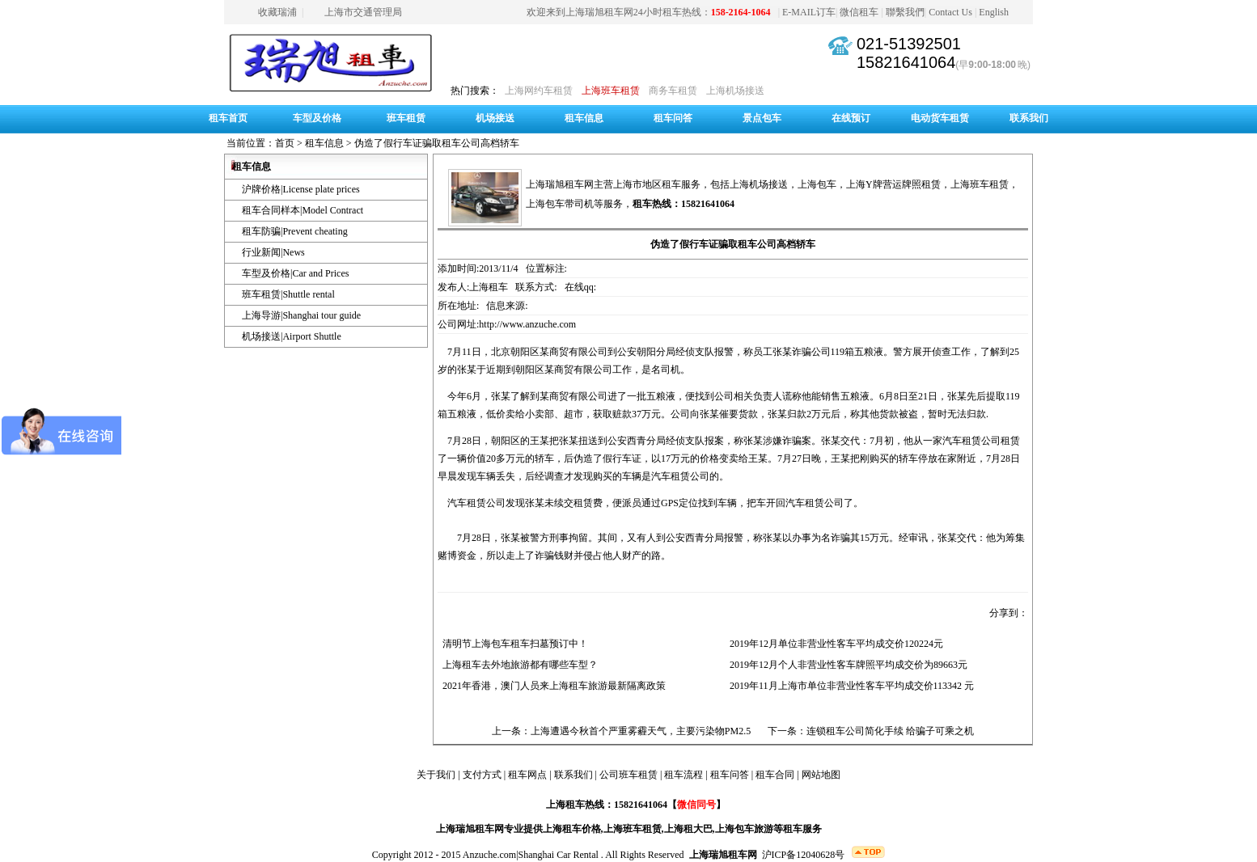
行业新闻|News (273, 252)
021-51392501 (909, 44)
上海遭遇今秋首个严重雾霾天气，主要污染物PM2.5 (641, 731)
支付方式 (482, 774)
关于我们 (436, 774)
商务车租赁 (673, 90)
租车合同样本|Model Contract (302, 210)
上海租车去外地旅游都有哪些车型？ (518, 664)
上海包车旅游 (744, 829)
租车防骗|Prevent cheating (295, 231)
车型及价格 (317, 118)
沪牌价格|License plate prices (301, 189)
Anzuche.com (489, 854)
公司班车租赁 (628, 774)
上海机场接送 (735, 90)
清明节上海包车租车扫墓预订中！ (513, 643)
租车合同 (774, 774)
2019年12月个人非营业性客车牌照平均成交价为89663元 (846, 664)
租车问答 (673, 118)
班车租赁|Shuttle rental (288, 294)
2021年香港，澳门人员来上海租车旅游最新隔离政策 (552, 685)
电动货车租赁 (940, 118)
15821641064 (906, 62)
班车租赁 (406, 118)
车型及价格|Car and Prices (295, 273)
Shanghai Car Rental (558, 854)
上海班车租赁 (611, 90)
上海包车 (817, 184)
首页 (284, 143)
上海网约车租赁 (539, 90)
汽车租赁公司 (814, 503)
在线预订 (851, 118)
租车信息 (584, 118)
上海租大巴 (688, 829)
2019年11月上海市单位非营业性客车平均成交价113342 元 (849, 685)
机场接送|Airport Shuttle (291, 336)
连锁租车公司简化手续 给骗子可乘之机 (890, 731)
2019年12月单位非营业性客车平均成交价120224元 (834, 643)
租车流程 (683, 774)
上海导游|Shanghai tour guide (301, 315)
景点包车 (762, 118)
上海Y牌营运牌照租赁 (893, 184)
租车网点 (527, 774)
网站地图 (821, 774)
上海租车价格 (572, 829)
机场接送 (495, 118)
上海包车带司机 (560, 203)
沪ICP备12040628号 (803, 854)
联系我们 (1028, 118)
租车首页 (228, 118)
